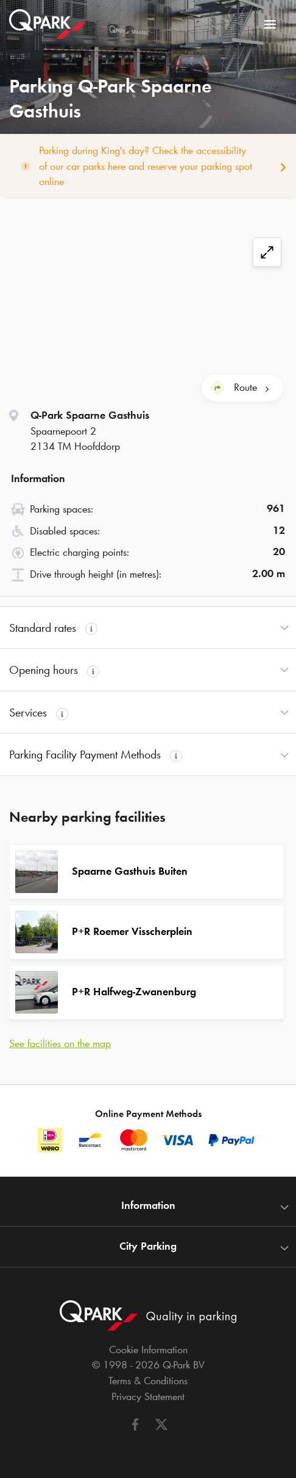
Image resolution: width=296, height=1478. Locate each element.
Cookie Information (148, 1349)
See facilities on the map (60, 1043)
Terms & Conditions (148, 1380)
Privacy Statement (148, 1396)
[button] (148, 628)
